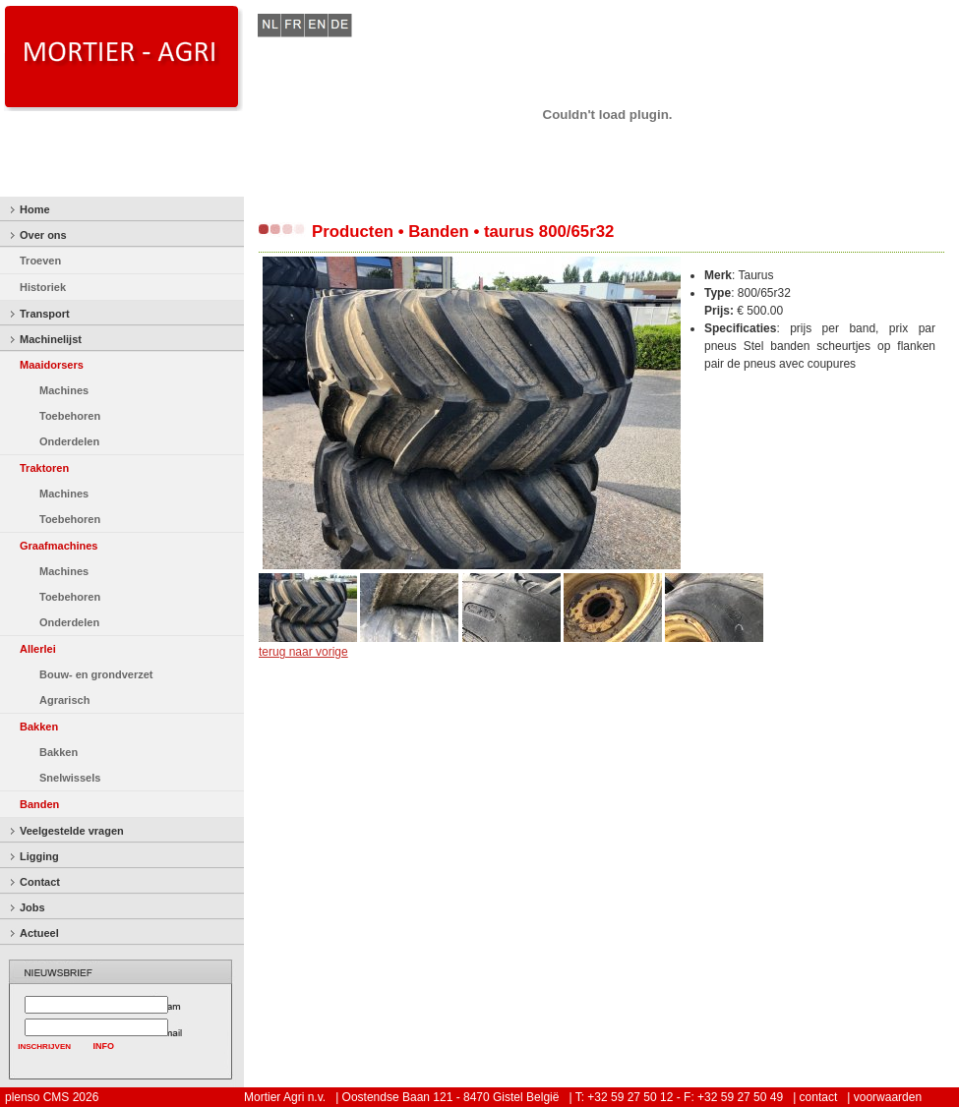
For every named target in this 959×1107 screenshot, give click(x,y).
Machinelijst (51, 339)
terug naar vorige (303, 652)
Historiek (43, 287)
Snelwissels (69, 778)
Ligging (39, 856)
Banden (39, 804)
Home (35, 209)
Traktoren (44, 468)
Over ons (43, 235)
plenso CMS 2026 (51, 1097)
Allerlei (38, 649)
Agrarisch (64, 700)
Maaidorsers (52, 365)
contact (819, 1097)
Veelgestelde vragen (72, 831)
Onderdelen (69, 441)
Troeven (40, 260)
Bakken (39, 726)
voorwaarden (888, 1097)
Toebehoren (69, 416)
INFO (104, 1046)
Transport (45, 314)
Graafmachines (58, 546)
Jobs (32, 907)
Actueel (39, 933)
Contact (40, 882)
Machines (64, 390)
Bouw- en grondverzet (96, 674)
